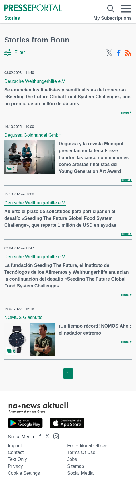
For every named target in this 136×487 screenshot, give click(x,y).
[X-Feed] (109, 53)
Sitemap (75, 466)
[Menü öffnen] (126, 9)
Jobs (72, 459)
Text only (17, 459)
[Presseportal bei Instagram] (54, 435)
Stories (12, 18)
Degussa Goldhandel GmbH (33, 135)
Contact (16, 452)
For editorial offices (87, 445)
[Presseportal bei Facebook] (38, 436)
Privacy (15, 466)
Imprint (15, 445)
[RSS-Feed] (128, 53)
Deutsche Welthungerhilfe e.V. (35, 81)
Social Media (80, 473)
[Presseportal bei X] (46, 436)
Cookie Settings (24, 473)
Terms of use (81, 452)
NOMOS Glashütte (23, 317)
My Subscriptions (113, 18)
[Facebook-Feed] (118, 53)
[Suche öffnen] (110, 9)
